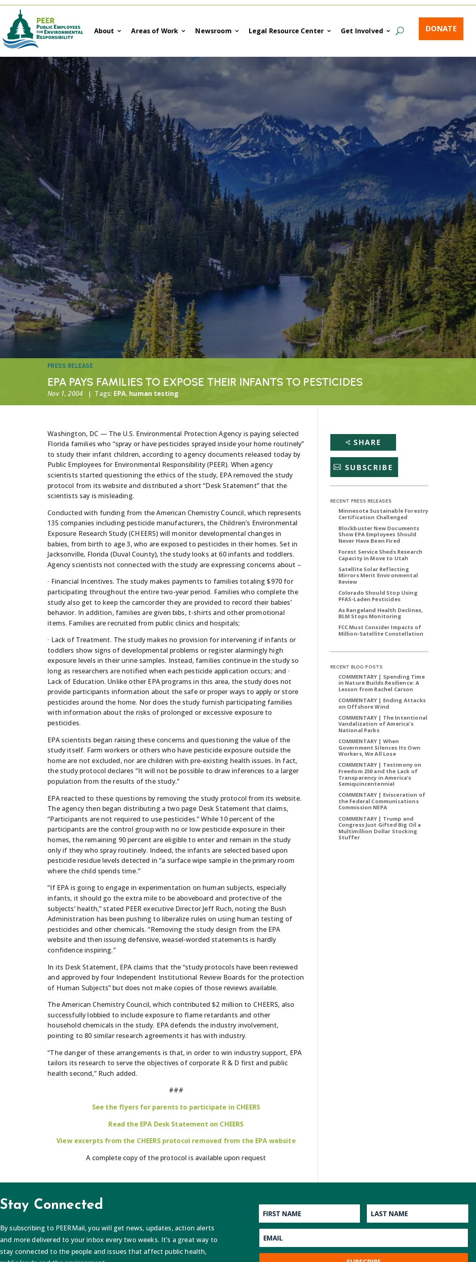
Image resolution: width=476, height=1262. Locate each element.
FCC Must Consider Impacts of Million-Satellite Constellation (381, 630)
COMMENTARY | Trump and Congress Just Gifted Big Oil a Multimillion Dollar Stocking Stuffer (379, 828)
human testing (154, 393)
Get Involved (362, 31)
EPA (119, 393)
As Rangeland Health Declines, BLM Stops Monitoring (380, 613)
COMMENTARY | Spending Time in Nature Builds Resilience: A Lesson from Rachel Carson (381, 683)
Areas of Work (154, 31)
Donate (441, 28)
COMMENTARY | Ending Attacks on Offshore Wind (382, 703)
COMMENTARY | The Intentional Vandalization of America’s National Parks (382, 724)
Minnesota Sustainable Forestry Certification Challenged (383, 514)
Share (367, 442)
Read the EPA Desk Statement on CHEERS (175, 1124)
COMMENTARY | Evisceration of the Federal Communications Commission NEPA (381, 801)
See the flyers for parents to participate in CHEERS (176, 1107)
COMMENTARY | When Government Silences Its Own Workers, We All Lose (379, 747)
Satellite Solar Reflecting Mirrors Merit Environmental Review (378, 575)
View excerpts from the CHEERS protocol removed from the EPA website (176, 1140)
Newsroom (213, 31)
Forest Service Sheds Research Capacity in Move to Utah (380, 555)
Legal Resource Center (286, 31)
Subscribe (369, 467)
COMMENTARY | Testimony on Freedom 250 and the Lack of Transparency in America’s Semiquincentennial (380, 774)
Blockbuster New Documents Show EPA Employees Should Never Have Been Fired (379, 534)
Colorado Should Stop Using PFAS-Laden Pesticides (378, 596)
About (104, 31)
